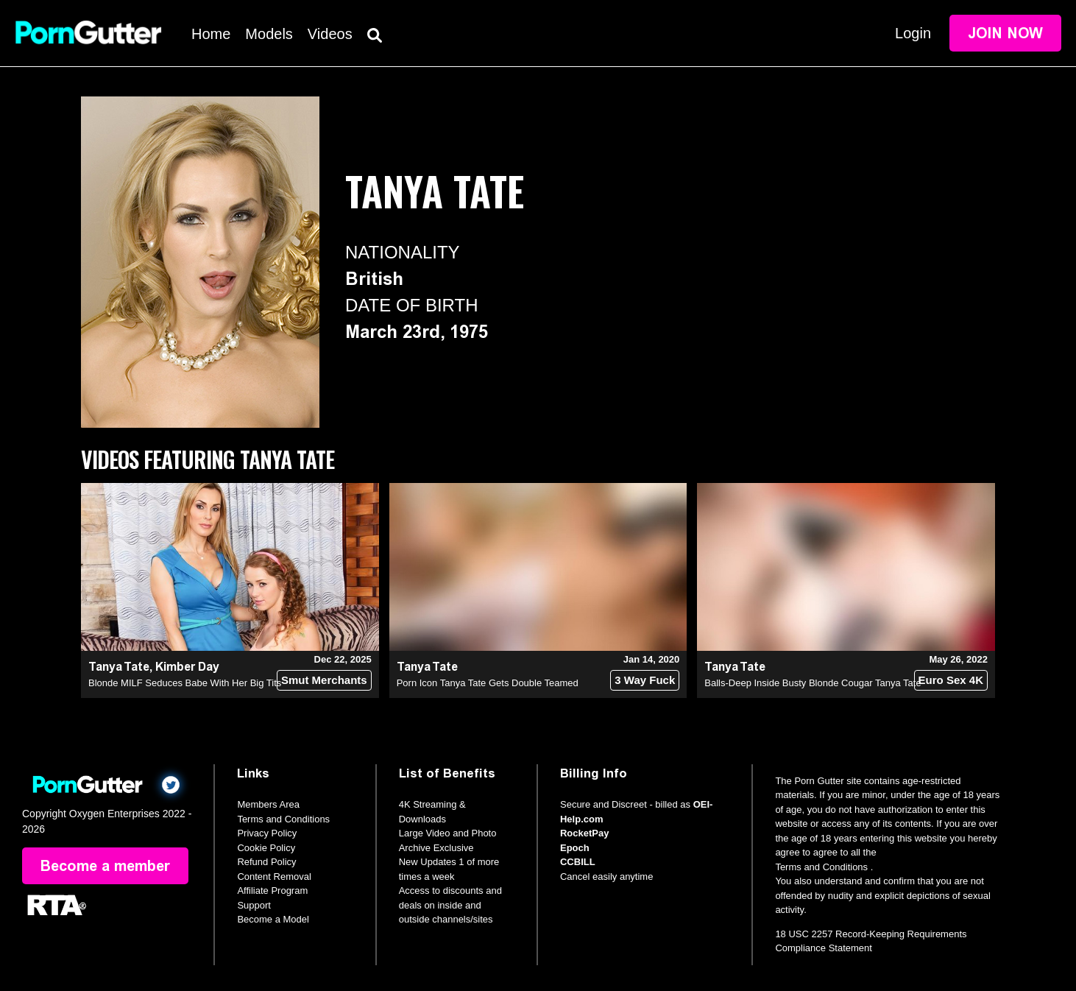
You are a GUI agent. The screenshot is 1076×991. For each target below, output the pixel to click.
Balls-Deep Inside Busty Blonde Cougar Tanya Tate (812, 682)
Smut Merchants (324, 680)
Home (210, 34)
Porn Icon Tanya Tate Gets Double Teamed (487, 682)
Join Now (1005, 33)
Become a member (105, 866)
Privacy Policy (267, 833)
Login (913, 33)
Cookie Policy (266, 847)
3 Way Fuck (645, 680)
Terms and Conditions (283, 819)
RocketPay (584, 833)
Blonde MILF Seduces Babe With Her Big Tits (184, 682)
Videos (330, 34)
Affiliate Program (272, 890)
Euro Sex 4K (951, 680)
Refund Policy (266, 861)
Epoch (575, 847)
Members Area (268, 804)
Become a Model (273, 919)
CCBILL (577, 861)
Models (268, 34)
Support (254, 905)
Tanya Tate (118, 667)
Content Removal (274, 876)
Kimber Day (187, 667)
